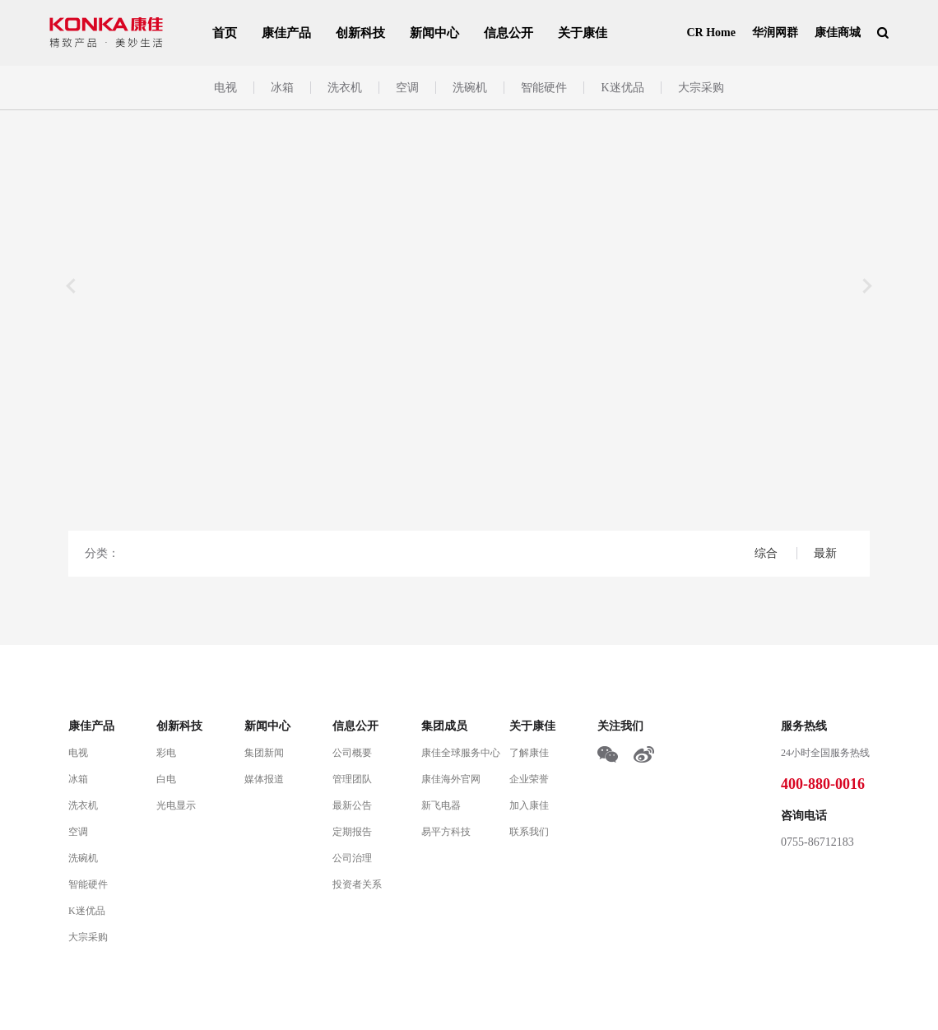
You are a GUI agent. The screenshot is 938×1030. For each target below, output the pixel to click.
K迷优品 (622, 87)
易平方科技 (446, 831)
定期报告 (352, 831)
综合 (768, 553)
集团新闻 (264, 753)
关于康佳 (582, 32)
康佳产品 (286, 32)
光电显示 (176, 805)
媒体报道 (264, 779)
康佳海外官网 (451, 779)
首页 (224, 32)
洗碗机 (470, 87)
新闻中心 (434, 32)
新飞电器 (441, 805)
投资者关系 (357, 884)
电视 (225, 87)
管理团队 (352, 779)
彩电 (166, 753)
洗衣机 (344, 87)
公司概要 (352, 753)
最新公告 (352, 805)
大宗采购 (701, 87)
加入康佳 (529, 805)
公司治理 (352, 858)
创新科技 (360, 32)
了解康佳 (529, 753)
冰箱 (282, 87)
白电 (166, 779)
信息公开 (508, 32)
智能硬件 (544, 87)
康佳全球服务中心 (460, 753)
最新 (825, 553)
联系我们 (529, 831)
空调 (407, 87)
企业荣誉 (529, 779)
